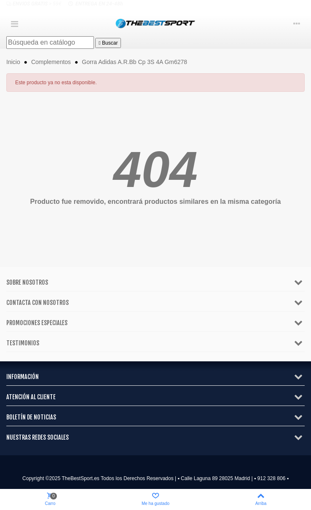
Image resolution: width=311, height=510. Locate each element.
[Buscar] (50, 42)
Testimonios (22, 343)
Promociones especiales (36, 322)
